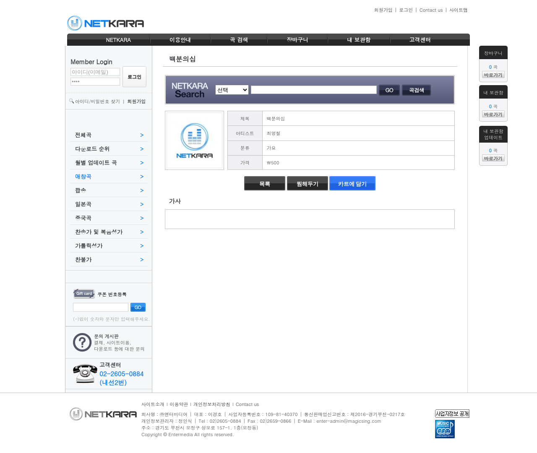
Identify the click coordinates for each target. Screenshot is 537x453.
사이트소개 (152, 404)
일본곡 (83, 204)
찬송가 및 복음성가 (99, 232)
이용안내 (180, 40)
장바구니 (297, 40)
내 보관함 (358, 40)
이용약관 (179, 404)
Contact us (431, 10)
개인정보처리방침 (211, 404)
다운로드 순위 (92, 149)
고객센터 (420, 40)
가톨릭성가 (88, 246)
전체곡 (83, 135)
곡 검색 (239, 40)
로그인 (406, 10)
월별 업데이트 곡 (96, 163)
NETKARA (118, 40)
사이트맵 (458, 10)
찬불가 (83, 259)
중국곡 (83, 218)
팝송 (80, 190)
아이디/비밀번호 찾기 (97, 101)
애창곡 (83, 176)
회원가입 (383, 10)
